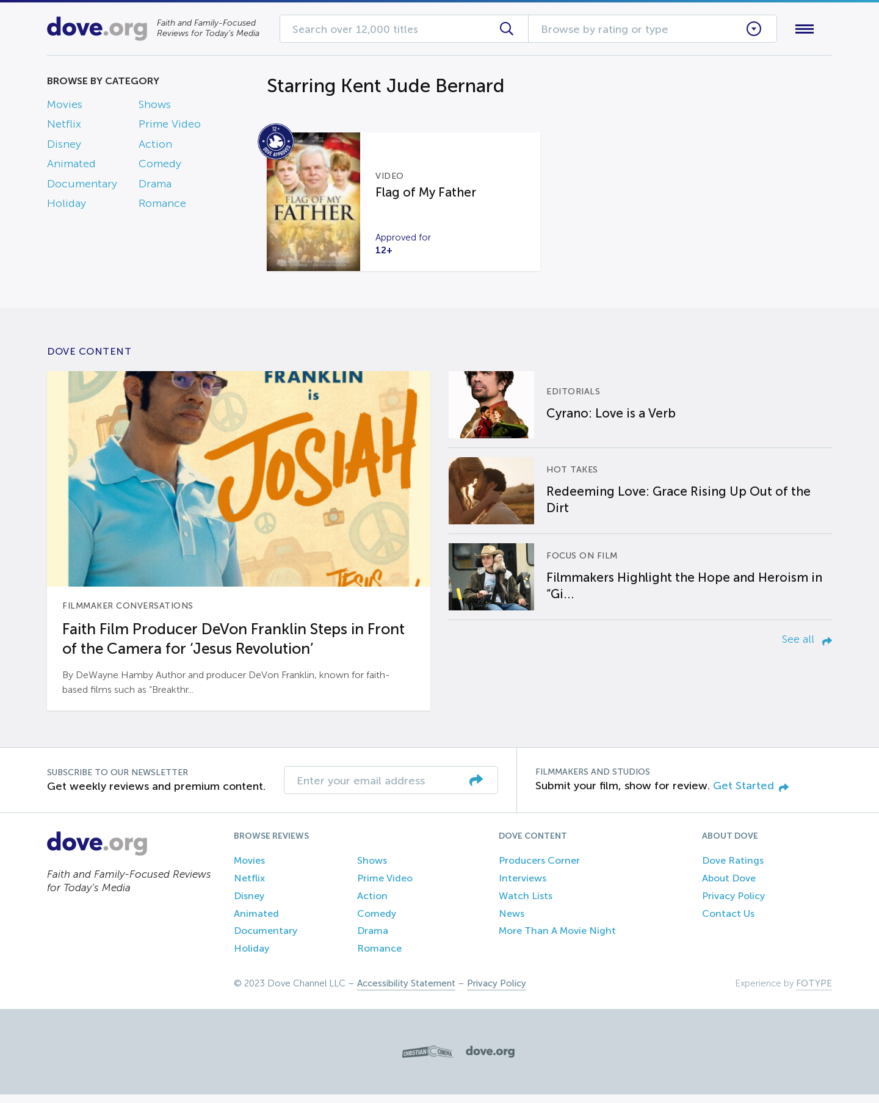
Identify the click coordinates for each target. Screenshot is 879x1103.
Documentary (82, 186)
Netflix (64, 127)
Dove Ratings (733, 869)
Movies (64, 107)
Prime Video (170, 127)
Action (155, 146)
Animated (71, 167)
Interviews (522, 886)
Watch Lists (525, 904)
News (511, 922)
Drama (155, 186)
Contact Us (728, 922)
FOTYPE (814, 992)
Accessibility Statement (406, 992)
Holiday (66, 206)
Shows (155, 107)
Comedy (160, 167)
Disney (64, 146)
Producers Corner (539, 869)
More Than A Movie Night (557, 940)
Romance (162, 206)
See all (807, 648)
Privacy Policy (733, 904)
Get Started (751, 794)
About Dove (729, 886)
